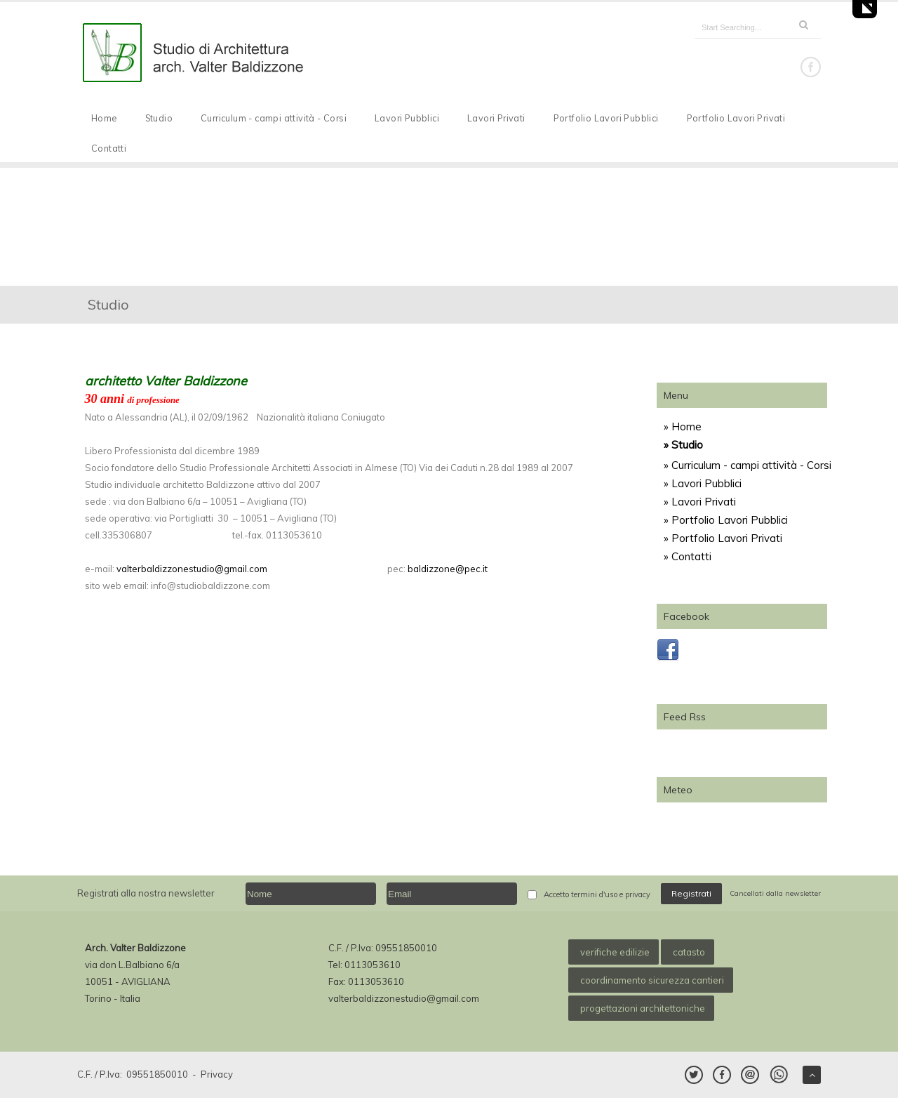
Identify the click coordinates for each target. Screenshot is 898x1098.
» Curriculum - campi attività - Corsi (747, 465)
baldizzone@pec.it (448, 568)
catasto (689, 952)
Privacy (217, 1074)
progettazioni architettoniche (642, 1008)
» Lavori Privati (700, 501)
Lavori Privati (496, 118)
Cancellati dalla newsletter (775, 893)
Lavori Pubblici (407, 118)
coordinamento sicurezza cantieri (652, 980)
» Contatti (687, 556)
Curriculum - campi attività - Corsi (274, 118)
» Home (683, 426)
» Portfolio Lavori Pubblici (726, 520)
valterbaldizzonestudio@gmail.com (191, 568)
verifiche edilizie (615, 952)
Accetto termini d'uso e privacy (597, 894)
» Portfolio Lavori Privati (723, 538)
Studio (159, 118)
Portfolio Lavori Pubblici (606, 118)
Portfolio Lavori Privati (736, 118)
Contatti (108, 148)
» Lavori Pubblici (703, 483)
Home (104, 118)
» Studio (683, 444)
